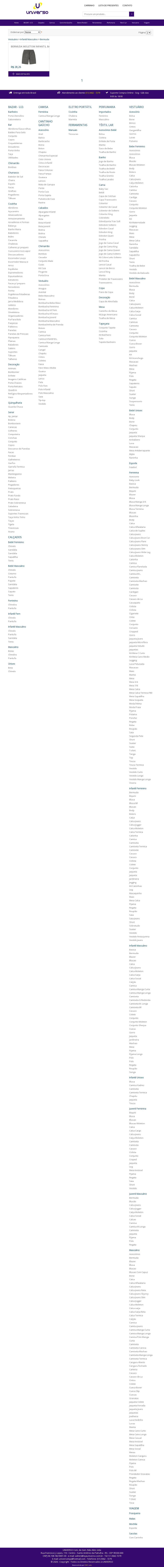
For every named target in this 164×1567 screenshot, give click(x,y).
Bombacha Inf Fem (48, 310)
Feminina (43, 111)
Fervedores (14, 287)
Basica (132, 483)
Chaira (11, 180)
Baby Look (134, 480)
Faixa (41, 364)
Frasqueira (134, 1513)
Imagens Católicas (17, 379)
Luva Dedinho (136, 1419)
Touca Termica (136, 764)
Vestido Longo (136, 775)
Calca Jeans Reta (137, 1290)
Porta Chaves (15, 382)
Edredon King (105, 232)
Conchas (12, 437)
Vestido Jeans (136, 940)
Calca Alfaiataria (137, 527)
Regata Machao (137, 1481)
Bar (10, 124)
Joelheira (133, 1416)
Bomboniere (14, 423)
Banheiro (13, 111)
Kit (130, 218)
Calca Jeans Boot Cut (139, 537)
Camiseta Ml (135, 1007)
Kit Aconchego (136, 358)
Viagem (147, 23)
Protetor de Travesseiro (111, 278)
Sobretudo (134, 925)
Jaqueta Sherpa (137, 436)
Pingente (43, 271)
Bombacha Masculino (49, 320)
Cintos (42, 356)
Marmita (73, 119)
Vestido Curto (136, 772)
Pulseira (133, 141)
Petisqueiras (14, 488)
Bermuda (44, 39)
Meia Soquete (136, 699)
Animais (12, 368)
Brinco (132, 123)
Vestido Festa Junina (139, 936)
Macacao (133, 229)
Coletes (42, 360)
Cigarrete (133, 613)
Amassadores (15, 214)
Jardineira (134, 878)
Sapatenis (13, 587)
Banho (102, 157)
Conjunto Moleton (138, 208)
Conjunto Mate (46, 260)
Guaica (42, 371)
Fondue (12, 455)
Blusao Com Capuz (138, 1272)
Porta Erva (44, 275)
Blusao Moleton (137, 164)
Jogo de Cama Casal (109, 242)
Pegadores (13, 194)
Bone (132, 119)
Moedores (13, 308)
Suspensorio (135, 401)
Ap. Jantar (13, 416)
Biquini (132, 490)
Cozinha (12, 203)
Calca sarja (134, 1308)
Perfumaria (111, 23)
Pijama (132, 372)
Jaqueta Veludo (137, 645)
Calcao (132, 1219)
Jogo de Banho (106, 161)
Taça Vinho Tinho (16, 517)
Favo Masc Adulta (47, 367)
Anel (41, 134)
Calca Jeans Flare (137, 541)
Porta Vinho (14, 150)
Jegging (132, 882)
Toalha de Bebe (137, 265)
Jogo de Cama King (108, 246)
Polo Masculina (46, 393)
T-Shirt (132, 1499)
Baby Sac (103, 188)
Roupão (133, 728)
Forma (11, 290)
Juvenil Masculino (138, 1193)
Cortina (102, 137)
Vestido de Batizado (139, 272)
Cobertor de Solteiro (109, 210)
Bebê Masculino (16, 565)
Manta (102, 144)
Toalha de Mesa (107, 318)
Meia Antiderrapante (139, 450)
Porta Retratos (15, 386)
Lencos (42, 180)
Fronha (102, 239)
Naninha (133, 244)
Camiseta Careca (137, 1347)
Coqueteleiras (15, 143)
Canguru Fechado (138, 1365)
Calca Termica (136, 832)
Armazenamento (16, 218)
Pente (41, 188)
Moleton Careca (137, 1459)
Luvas (132, 137)
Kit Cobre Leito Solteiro (110, 257)
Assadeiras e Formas (18, 222)
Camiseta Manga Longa (141, 1355)
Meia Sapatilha (136, 696)
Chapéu (42, 353)
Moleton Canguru (137, 1455)
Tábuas (12, 198)
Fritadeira (13, 297)
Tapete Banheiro (107, 342)
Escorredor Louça (17, 258)
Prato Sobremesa (17, 502)
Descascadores (16, 254)
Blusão (132, 161)
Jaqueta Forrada (137, 1405)
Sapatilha (13, 556)
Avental (42, 292)
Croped (133, 1159)
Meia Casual (135, 1437)
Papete (11, 580)
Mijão (132, 454)
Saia (41, 396)
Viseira (132, 782)
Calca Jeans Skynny (139, 1293)
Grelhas (12, 191)
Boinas (42, 299)
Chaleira (73, 115)
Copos (11, 139)
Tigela (11, 524)
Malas (132, 1518)
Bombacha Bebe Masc (50, 302)
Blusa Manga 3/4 (137, 501)
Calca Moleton (136, 307)
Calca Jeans (135, 179)
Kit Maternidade (137, 222)
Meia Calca (134, 240)
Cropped (133, 631)
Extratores (13, 279)
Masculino (13, 647)
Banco (42, 137)
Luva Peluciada (136, 663)
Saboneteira (14, 119)
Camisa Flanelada (138, 566)
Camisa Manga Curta (139, 989)
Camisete (43, 346)
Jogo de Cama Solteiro (110, 253)
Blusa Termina (136, 508)
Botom (42, 328)
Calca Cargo (135, 1130)
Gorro (132, 211)
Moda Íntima (135, 703)
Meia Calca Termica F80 (140, 692)
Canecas (12, 427)
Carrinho (89, 5)
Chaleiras (13, 243)
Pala (41, 382)
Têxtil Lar (123, 23)
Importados (105, 111)
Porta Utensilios (16, 115)
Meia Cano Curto (137, 1430)
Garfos (11, 463)
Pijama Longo (136, 1054)
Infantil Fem (14, 613)
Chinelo (12, 546)
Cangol (42, 349)
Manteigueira (14, 473)
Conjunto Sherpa (137, 1025)
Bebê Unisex (135, 410)
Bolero (132, 172)
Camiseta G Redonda (139, 1000)
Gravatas (134, 1398)
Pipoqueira (13, 337)
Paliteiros (13, 326)
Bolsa (102, 134)
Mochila (133, 1524)
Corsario (133, 627)
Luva (131, 443)
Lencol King (104, 271)
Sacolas (133, 1533)
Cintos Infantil (45, 162)
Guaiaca (43, 177)
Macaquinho (135, 893)
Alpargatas (44, 215)
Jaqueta (42, 374)
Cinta (131, 617)
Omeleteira (13, 312)
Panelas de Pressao (18, 333)
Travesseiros (105, 282)
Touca (132, 761)
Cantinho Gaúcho (66, 23)
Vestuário (135, 23)
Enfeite (11, 375)
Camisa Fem (44, 335)
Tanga (132, 754)
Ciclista (132, 606)
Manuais (73, 130)
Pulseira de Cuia (47, 198)
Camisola (133, 588)
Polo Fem (43, 385)
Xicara (11, 531)
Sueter (132, 394)
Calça (132, 817)
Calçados (41, 23)
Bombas (12, 167)
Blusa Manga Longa (139, 505)
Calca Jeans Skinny (138, 545)
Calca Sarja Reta (137, 1311)
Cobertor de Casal (108, 206)
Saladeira (13, 506)
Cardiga (133, 197)
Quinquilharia (15, 402)
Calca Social (135, 314)
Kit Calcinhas (135, 886)
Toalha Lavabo (106, 179)
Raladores (13, 344)
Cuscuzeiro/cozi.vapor (19, 250)
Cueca (132, 340)
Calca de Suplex (137, 530)
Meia (131, 236)
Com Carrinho (136, 1537)
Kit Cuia (42, 268)
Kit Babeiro (134, 439)
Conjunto (12, 135)
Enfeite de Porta (107, 141)
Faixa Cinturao (46, 170)
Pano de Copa (106, 292)
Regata (132, 379)
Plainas (12, 341)
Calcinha (133, 186)
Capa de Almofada (108, 301)
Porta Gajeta (45, 195)
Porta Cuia (44, 191)
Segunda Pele (136, 736)
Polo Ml (132, 1470)
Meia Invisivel (136, 1170)
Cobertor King (106, 214)
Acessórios (44, 250)
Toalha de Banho (107, 152)
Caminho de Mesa (108, 310)
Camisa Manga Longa (49, 115)
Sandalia (12, 549)
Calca (132, 175)
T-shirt (132, 750)
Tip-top (42, 400)
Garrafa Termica (16, 466)
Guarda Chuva (15, 406)
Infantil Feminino (137, 788)
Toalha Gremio (106, 175)
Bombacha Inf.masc (48, 313)
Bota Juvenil (44, 226)
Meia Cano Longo (137, 1434)
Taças (11, 520)
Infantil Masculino (29, 39)
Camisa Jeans (136, 570)
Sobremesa (14, 509)
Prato (11, 491)
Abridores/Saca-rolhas (19, 128)
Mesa (102, 306)
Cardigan (133, 591)
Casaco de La (136, 599)
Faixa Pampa (45, 173)
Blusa (132, 157)
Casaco (133, 200)
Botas (11, 651)
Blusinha (133, 516)
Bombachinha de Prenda (51, 324)
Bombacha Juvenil (47, 317)
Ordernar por (17, 32)
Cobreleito (104, 217)
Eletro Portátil (82, 23)
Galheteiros (14, 459)
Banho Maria (14, 229)
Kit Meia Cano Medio (139, 656)
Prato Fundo (14, 495)
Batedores (13, 232)
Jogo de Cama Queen (109, 250)
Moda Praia (135, 707)
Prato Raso (13, 499)
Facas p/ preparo (16, 283)
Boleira (11, 419)
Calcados (43, 207)
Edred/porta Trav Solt (109, 221)
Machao (133, 365)
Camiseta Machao (138, 581)
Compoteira (14, 434)
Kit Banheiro (105, 334)
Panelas (12, 330)
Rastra (42, 202)
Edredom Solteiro (107, 224)
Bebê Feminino (16, 542)
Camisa (52, 23)
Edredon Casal (106, 228)
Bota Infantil (44, 222)
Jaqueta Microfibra (138, 642)
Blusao (132, 512)
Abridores (13, 207)
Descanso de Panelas (19, 448)
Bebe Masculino (46, 295)
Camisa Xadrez (136, 1085)
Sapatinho (134, 254)
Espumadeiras (15, 276)
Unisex (11, 663)
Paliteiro (12, 481)
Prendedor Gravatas (139, 1473)
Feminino (13, 600)
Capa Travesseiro (108, 199)
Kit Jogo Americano (108, 314)
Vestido (42, 403)
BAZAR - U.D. (28, 23)
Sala (101, 338)
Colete (132, 620)
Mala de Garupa (47, 184)
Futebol (133, 467)
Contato (127, 5)
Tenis (11, 560)
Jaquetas (133, 649)
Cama (102, 184)
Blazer (132, 494)
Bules (11, 236)
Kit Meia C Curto (137, 653)
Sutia (131, 746)
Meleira (12, 477)
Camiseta (134, 193)
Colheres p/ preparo (18, 247)
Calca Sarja (134, 311)
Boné (132, 296)
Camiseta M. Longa (138, 1003)
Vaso (10, 397)
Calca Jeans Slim (137, 548)
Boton (41, 148)
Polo (131, 376)
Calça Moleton (136, 182)
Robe (132, 725)
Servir (11, 412)
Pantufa (12, 577)
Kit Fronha (104, 260)
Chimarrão (13, 163)
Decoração (13, 364)
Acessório (44, 130)
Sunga (132, 397)
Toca (131, 1502)
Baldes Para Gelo (17, 132)
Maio (131, 233)
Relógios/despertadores (20, 393)
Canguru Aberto (137, 1362)
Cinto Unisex (45, 159)
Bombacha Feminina (49, 306)
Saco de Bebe (106, 148)
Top (131, 757)
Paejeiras (13, 323)
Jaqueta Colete (136, 1401)
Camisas (133, 322)
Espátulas (13, 269)
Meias (132, 1452)
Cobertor (103, 203)
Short (132, 258)
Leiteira (12, 305)
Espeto (11, 183)
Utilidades (13, 157)
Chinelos (12, 604)
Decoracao (44, 166)
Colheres (12, 430)
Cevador (43, 257)
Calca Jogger (135, 824)
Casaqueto (134, 602)
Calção (132, 982)
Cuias (41, 264)
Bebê (101, 192)
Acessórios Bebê (107, 130)
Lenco (41, 378)
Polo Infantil (44, 389)
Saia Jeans (134, 918)
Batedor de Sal (15, 176)
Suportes (12, 351)
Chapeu (42, 152)
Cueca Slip (134, 1391)
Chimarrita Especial (48, 155)
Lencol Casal (105, 264)
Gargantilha (135, 130)
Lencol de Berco (107, 268)
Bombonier (13, 372)
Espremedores (15, 272)
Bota (10, 667)
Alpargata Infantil (47, 211)
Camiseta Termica (138, 846)
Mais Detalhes (23, 74)
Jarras (11, 470)
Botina (42, 229)
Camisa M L (134, 573)
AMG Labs (88, 1565)
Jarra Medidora (15, 301)
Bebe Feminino (137, 146)
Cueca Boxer (135, 343)
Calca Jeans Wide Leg (139, 552)
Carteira (133, 1369)
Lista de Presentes (108, 5)
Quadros (12, 390)
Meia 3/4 (133, 681)
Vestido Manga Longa (140, 779)
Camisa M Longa (137, 1226)
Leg (131, 889)
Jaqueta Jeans (136, 638)
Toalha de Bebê (107, 168)
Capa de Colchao (107, 196)
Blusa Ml (133, 803)
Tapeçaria (104, 323)
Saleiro (11, 348)
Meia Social (135, 1448)
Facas (11, 187)
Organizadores (15, 315)
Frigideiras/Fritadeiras (19, 294)
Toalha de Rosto (107, 172)
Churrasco (13, 172)
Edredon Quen (106, 235)
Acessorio (134, 476)
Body (131, 168)
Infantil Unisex (136, 1077)
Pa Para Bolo (14, 319)
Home (16, 23)
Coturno (12, 573)
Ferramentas (97, 23)
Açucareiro (13, 211)
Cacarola (12, 240)
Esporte (133, 463)
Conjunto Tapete (107, 327)
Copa (102, 288)
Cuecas (133, 1394)
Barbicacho (44, 141)
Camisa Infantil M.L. (48, 338)
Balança (12, 225)
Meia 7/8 (133, 685)
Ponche (133, 718)
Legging (133, 226)
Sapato (11, 591)
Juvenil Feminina (137, 1108)
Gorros (132, 133)
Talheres (12, 359)
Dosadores (13, 146)
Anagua (42, 288)
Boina (41, 144)
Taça (10, 154)
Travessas (13, 527)
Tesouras (73, 134)
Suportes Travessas (18, 513)
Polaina (133, 714)
